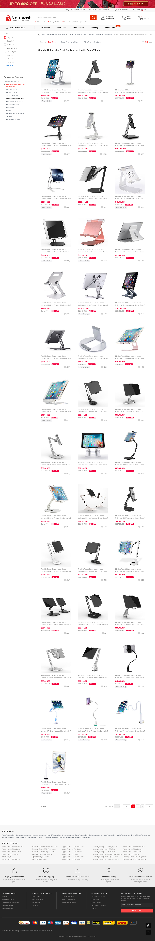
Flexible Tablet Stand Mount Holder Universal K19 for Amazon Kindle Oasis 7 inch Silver (93, 305)
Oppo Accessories (81, 835)
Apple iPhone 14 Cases (70, 854)
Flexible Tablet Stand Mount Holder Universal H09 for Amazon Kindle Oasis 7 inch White (93, 465)
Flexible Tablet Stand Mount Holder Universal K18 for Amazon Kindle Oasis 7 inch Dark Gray (130, 305)
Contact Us (35, 905)
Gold (8, 55)
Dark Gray (10, 52)
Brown (9, 45)
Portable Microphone (13, 119)
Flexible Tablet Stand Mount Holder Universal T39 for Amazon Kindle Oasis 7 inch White (130, 731)
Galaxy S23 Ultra (54, 22)
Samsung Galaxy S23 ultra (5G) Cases (45, 847)
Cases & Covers (11, 89)
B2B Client (92, 10)
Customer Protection (98, 896)
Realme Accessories (95, 835)
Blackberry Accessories (35, 837)
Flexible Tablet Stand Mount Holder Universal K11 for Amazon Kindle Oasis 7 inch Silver (56, 92)
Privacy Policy (96, 902)
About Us (5, 896)
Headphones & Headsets (14, 101)
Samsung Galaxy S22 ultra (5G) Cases (106, 847)
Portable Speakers (12, 104)
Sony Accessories (68, 835)
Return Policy (95, 899)
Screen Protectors (12, 92)
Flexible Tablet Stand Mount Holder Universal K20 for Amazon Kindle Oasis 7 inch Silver (56, 305)
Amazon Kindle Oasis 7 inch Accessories (98, 35)
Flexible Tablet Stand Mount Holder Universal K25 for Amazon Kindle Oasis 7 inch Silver (130, 198)
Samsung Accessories (23, 835)
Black (9, 41)
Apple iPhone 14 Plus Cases (72, 852)
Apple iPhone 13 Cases (131, 854)
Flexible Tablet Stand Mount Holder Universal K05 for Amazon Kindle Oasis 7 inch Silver (56, 198)
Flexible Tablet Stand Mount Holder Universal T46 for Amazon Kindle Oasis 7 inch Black (93, 624)
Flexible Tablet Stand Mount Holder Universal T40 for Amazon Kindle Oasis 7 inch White (93, 731)
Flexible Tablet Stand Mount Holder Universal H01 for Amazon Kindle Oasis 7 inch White (130, 571)
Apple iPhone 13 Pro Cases (132, 849)
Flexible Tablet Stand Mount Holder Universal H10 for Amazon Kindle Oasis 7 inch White (56, 465)
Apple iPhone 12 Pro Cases (71, 859)
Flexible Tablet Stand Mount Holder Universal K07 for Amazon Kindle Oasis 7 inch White (93, 145)
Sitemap (94, 908)
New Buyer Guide (8, 899)
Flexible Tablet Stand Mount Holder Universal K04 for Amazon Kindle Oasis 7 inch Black (93, 198)
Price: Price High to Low (92, 42)
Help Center (36, 902)
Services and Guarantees (10, 902)
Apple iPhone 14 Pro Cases (71, 849)
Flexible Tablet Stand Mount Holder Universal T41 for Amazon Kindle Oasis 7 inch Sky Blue (56, 731)
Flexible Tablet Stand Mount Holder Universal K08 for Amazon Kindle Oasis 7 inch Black (56, 145)
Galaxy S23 (66, 22)
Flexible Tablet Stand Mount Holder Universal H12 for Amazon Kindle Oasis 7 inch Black (93, 411)
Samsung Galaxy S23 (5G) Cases (43, 852)
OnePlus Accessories (82, 837)
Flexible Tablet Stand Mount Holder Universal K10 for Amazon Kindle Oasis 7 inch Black (93, 92)
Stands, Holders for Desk (15, 98)
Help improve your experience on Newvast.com (36, 931)
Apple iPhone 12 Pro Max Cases (73, 857)
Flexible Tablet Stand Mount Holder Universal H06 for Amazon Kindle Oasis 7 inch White (56, 518)
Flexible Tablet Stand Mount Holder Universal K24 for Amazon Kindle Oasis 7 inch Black (56, 252)
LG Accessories (21, 837)
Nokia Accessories (123, 835)
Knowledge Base (37, 899)
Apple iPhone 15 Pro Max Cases (13, 847)
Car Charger (10, 107)
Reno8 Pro (85, 22)
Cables (8, 110)
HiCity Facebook (7, 905)
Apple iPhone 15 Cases (10, 854)
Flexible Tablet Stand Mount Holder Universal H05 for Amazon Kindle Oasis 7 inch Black (130, 518)
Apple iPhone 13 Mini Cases (132, 852)
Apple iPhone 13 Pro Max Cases (134, 847)
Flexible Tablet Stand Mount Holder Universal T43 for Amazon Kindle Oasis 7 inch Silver (93, 678)
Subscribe (137, 911)
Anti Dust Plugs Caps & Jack (16, 113)
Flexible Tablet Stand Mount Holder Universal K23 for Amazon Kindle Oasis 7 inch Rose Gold (93, 252)
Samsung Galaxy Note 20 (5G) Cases (105, 857)
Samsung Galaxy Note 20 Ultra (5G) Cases (107, 854)
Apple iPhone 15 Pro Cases (11, 849)
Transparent (11, 48)
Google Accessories (51, 837)
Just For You (109, 28)
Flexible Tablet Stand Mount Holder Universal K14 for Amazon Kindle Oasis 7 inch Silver (56, 411)
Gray (8, 59)
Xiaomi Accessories (53, 835)
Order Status (36, 896)
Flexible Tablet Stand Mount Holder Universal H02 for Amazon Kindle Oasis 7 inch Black (93, 571)
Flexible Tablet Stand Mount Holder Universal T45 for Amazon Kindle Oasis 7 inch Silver (130, 624)
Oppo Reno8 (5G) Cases (40, 857)
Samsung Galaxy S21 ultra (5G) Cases (106, 859)
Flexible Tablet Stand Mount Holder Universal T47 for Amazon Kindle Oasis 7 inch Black (56, 624)
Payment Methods (68, 896)
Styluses (9, 116)
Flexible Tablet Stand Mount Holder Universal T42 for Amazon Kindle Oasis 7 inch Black (130, 678)
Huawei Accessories (38, 835)
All (8, 37)
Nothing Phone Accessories (140, 835)
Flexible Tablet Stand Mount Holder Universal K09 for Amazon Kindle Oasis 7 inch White (130, 92)
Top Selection (78, 28)
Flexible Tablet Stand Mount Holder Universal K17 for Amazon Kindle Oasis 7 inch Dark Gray (56, 358)
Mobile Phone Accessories (56, 35)
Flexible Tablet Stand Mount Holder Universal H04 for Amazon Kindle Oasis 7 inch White (56, 571)
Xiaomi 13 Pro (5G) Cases (11, 859)
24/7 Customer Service (77, 10)
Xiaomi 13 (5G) (7, 857)
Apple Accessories (8, 835)
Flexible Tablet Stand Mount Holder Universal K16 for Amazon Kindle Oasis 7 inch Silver (93, 358)
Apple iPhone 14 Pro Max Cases (73, 847)
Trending (94, 28)
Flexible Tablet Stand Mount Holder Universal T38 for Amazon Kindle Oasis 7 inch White (56, 784)
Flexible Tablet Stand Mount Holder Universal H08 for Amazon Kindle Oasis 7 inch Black (130, 465)
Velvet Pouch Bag (12, 95)
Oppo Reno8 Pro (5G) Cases (42, 854)
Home (43, 35)
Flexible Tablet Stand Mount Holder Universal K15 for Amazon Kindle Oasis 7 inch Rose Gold (130, 358)
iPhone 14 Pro (40, 22)
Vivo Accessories (109, 835)
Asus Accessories (8, 837)
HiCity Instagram (7, 908)
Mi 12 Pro (76, 22)
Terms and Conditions (98, 905)
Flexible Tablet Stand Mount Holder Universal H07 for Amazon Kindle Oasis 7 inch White (93, 518)
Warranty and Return (69, 902)
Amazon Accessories (12, 82)
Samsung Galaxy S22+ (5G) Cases (104, 849)
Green (9, 62)
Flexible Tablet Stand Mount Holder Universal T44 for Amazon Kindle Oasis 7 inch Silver (56, 678)
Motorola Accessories (66, 837)
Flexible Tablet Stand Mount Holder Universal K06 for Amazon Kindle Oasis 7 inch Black (130, 145)
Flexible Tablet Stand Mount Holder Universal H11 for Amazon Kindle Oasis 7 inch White (130, 411)
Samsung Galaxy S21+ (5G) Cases (135, 857)
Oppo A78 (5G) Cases (39, 859)
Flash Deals (61, 28)
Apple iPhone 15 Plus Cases (11, 852)
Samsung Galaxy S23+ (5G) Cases (44, 849)
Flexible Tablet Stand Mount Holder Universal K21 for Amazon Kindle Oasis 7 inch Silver (130, 252)
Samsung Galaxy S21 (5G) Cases (134, 859)
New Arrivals (45, 28)
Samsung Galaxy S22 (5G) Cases (104, 852)
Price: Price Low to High (70, 42)
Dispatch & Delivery (68, 899)
